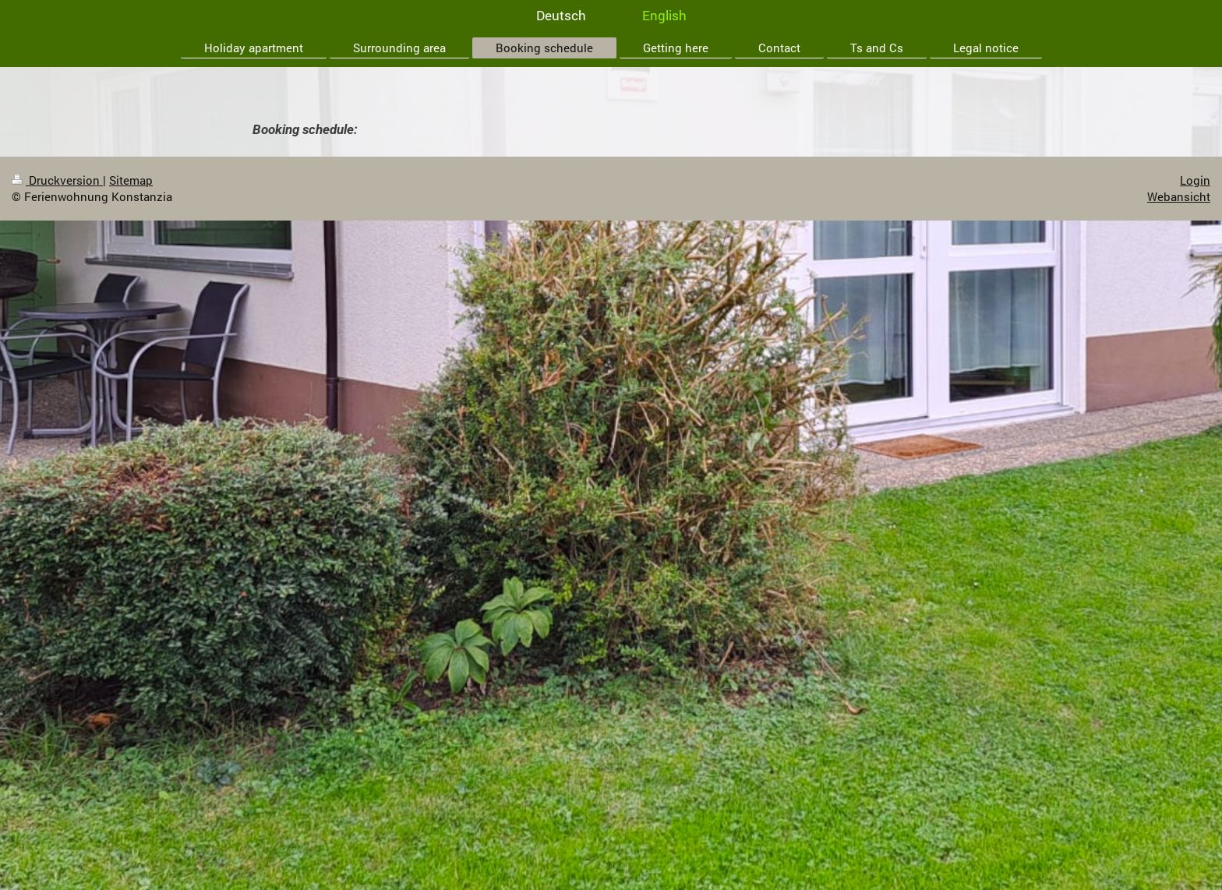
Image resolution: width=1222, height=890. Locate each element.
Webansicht (1178, 196)
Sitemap (131, 180)
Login (1195, 180)
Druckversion (57, 180)
